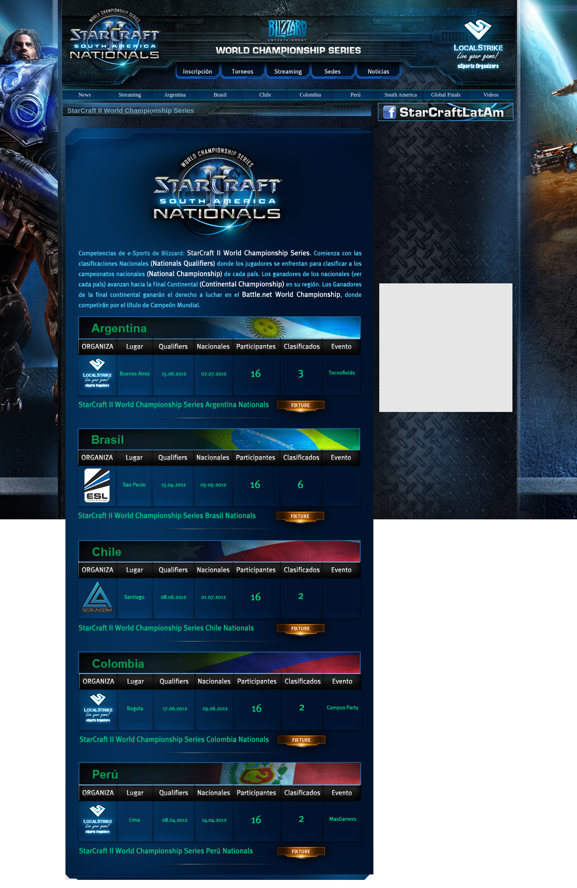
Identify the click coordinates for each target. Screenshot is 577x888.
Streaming (130, 95)
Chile (265, 95)
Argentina (175, 95)
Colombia (310, 95)
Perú (356, 95)
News (85, 95)
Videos (491, 95)
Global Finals (446, 95)
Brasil (220, 95)
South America (401, 95)
